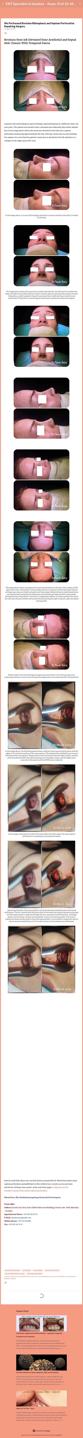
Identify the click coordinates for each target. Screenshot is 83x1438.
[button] (5, 33)
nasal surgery (38, 1270)
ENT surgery (27, 1270)
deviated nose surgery (12, 1270)
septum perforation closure (15, 1273)
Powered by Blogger (41, 1431)
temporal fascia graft (34, 1273)
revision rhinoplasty (52, 1270)
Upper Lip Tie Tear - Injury (25, 1408)
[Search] (80, 3)
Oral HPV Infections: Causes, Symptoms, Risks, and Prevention (37, 1372)
